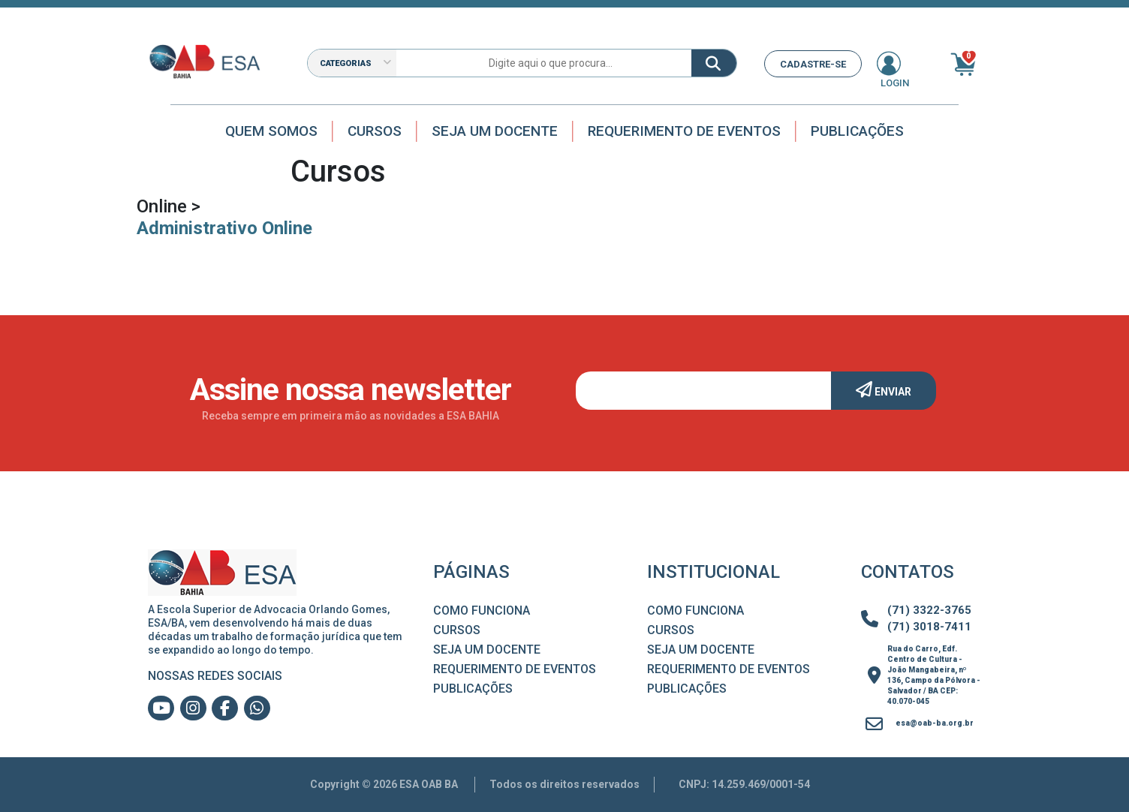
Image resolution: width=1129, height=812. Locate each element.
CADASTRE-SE (813, 64)
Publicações (857, 131)
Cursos (375, 131)
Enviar (883, 389)
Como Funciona (481, 610)
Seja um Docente (486, 649)
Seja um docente (495, 131)
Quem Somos (271, 131)
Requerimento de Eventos (684, 131)
